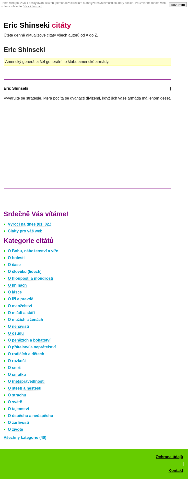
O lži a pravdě (20, 299)
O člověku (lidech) (25, 271)
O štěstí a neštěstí (24, 388)
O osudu (16, 333)
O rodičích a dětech (26, 354)
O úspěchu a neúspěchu (30, 416)
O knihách (17, 285)
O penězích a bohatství (29, 340)
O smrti (15, 368)
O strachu (17, 395)
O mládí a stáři (21, 313)
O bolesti (16, 258)
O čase (14, 265)
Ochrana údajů (169, 457)
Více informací (33, 6)
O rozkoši (17, 361)
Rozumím (178, 5)
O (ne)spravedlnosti (26, 381)
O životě (15, 429)
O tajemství (18, 409)
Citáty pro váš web (25, 231)
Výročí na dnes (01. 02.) (29, 224)
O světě (15, 402)
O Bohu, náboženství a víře (33, 251)
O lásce (15, 292)
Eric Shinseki (37, 25)
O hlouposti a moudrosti (30, 278)
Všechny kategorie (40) (25, 437)
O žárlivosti (18, 422)
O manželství (20, 306)
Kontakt (175, 471)
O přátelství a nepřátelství (32, 347)
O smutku (17, 374)
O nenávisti (18, 326)
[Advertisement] (45, 150)
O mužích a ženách (25, 319)
